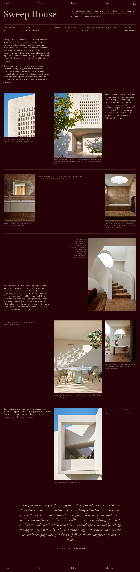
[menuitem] (135, 3)
